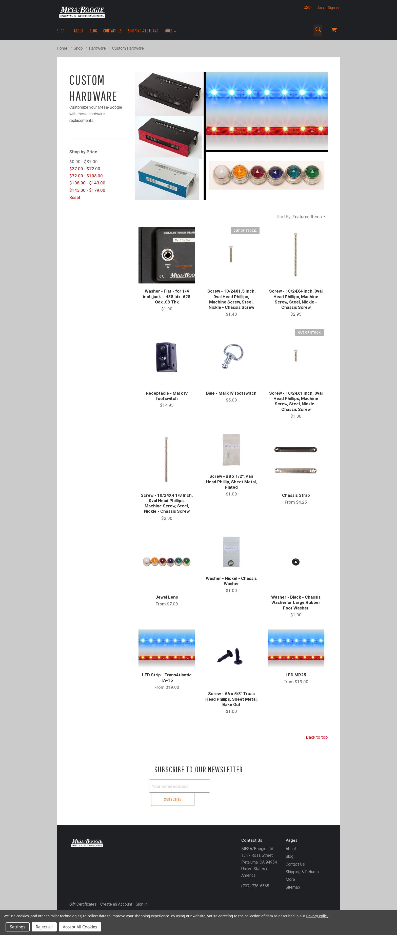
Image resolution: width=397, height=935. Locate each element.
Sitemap (293, 873)
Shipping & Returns (143, 30)
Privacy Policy (317, 915)
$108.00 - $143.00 (87, 182)
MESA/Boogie (94, 899)
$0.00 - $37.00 (83, 161)
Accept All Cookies (80, 927)
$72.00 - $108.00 (86, 175)
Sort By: (284, 216)
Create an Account (116, 890)
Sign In (142, 890)
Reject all (44, 927)
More (170, 30)
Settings (17, 927)
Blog (93, 30)
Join (320, 7)
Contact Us (112, 30)
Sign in (333, 7)
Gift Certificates (83, 890)
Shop (62, 30)
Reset (74, 197)
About (79, 30)
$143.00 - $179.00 (87, 190)
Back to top (317, 737)
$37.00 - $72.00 (84, 168)
